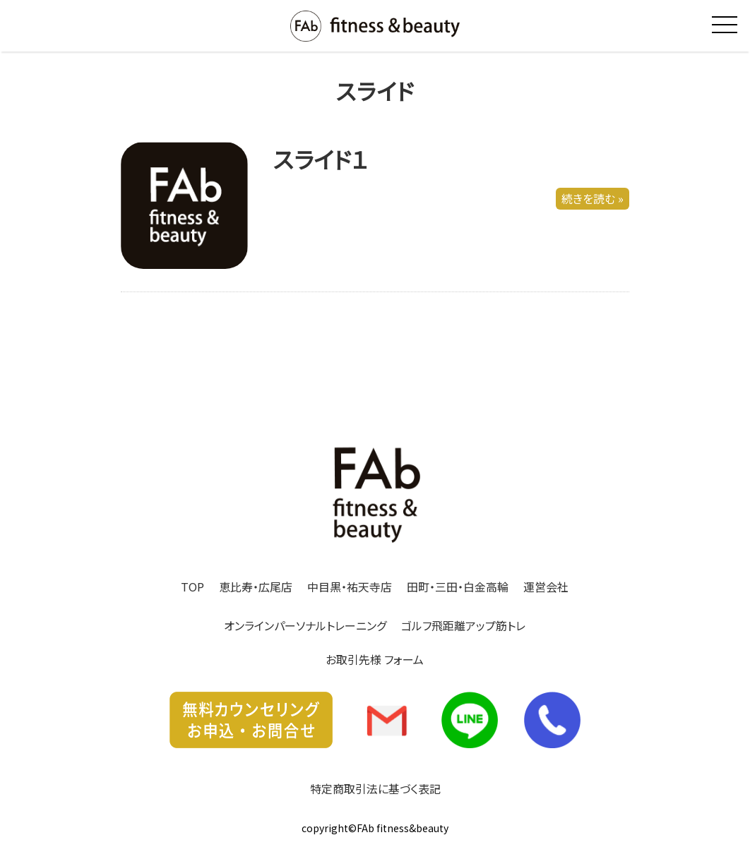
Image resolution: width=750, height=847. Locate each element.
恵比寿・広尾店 (255, 586)
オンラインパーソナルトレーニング (305, 625)
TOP (192, 586)
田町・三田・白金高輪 (457, 586)
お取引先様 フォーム (375, 659)
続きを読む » (592, 199)
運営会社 (546, 586)
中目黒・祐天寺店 (349, 586)
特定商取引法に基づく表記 (375, 788)
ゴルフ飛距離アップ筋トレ (463, 625)
